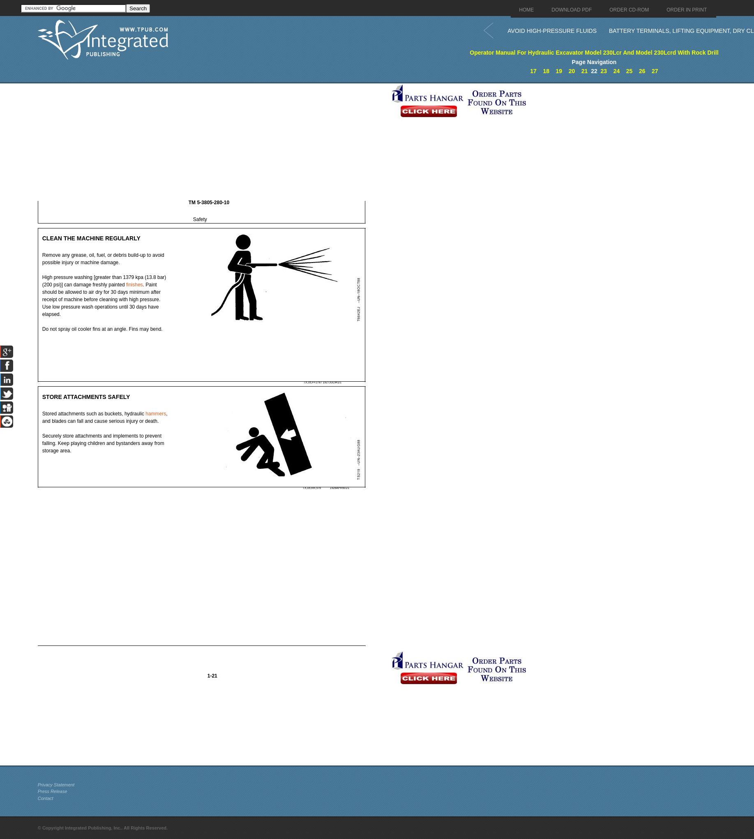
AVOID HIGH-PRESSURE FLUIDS (552, 31)
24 (616, 71)
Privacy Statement (56, 784)
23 (604, 71)
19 (559, 71)
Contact (45, 798)
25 (629, 71)
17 (533, 71)
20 (572, 71)
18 (546, 71)
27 (655, 71)
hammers (155, 414)
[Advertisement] (212, 140)
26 (642, 71)
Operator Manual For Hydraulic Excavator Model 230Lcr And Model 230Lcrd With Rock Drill (594, 52)
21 (584, 71)
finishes (134, 285)
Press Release (52, 791)
